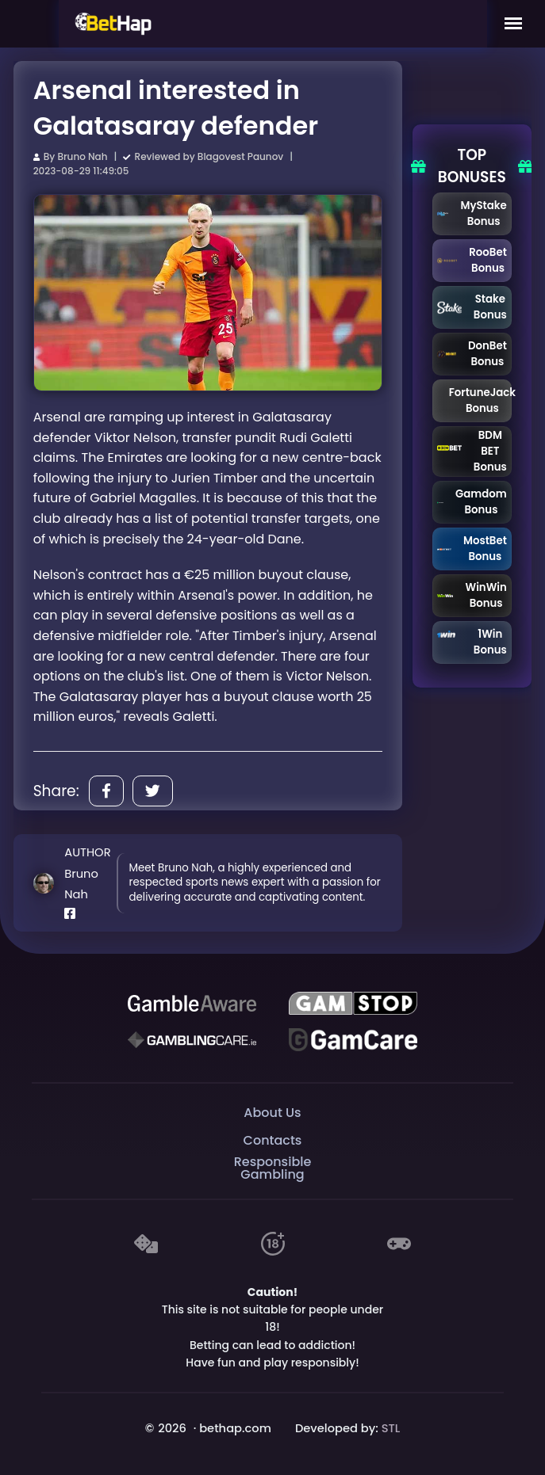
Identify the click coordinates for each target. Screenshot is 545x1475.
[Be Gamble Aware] (192, 1004)
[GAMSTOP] (353, 1004)
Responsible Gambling (273, 1169)
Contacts (273, 1140)
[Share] (106, 791)
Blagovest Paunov (240, 156)
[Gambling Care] (192, 1040)
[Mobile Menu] (513, 24)
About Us (272, 1112)
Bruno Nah (82, 156)
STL (391, 1428)
